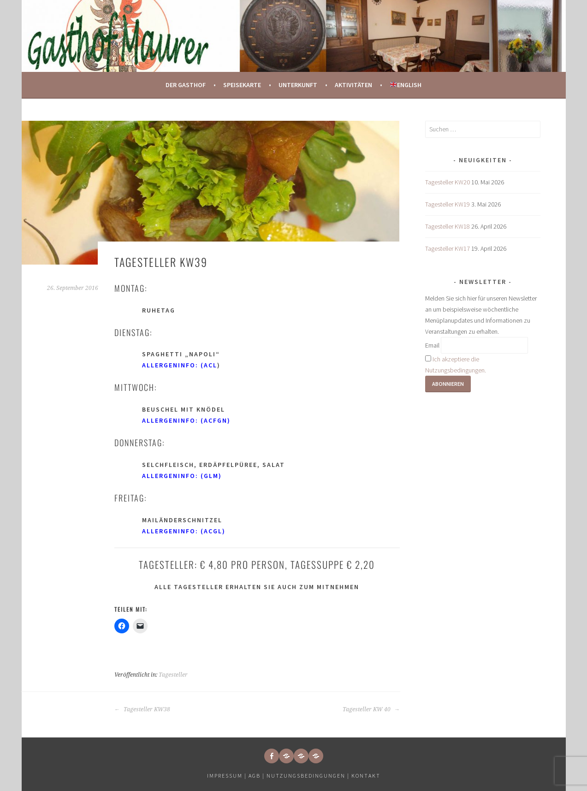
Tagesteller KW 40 (371, 709)
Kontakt (365, 775)
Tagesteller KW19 (447, 204)
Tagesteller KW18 (447, 226)
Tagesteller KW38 (142, 709)
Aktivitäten (353, 85)
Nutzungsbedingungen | (309, 775)
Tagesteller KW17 (447, 248)
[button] (286, 756)
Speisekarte (242, 85)
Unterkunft (298, 85)
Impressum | (228, 775)
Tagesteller (173, 675)
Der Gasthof (186, 85)
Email (432, 345)
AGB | (257, 775)
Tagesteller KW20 (447, 182)
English (405, 85)
